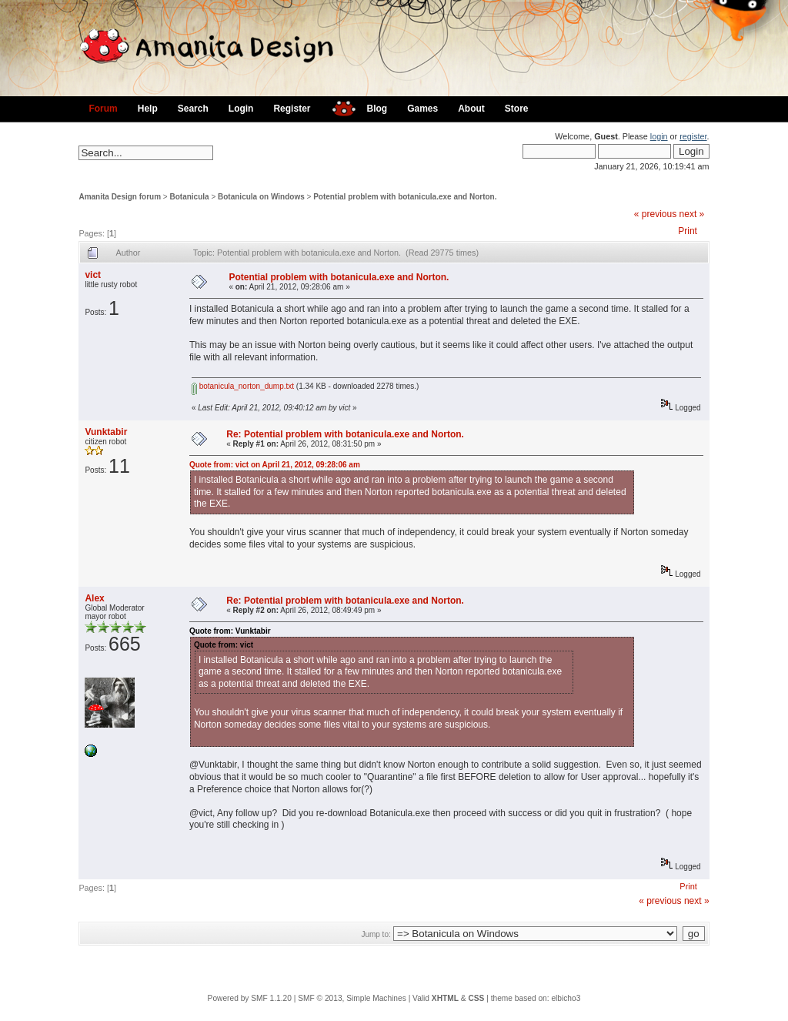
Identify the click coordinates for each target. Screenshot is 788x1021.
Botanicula (189, 196)
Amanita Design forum (119, 196)
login (659, 136)
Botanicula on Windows (261, 196)
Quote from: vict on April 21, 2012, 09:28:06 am (274, 464)
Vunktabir (106, 432)
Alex (94, 598)
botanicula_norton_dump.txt (243, 386)
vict (93, 274)
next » (692, 214)
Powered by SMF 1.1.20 (250, 998)
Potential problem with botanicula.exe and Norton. (404, 196)
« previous (655, 214)
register (692, 136)
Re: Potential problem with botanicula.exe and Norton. (345, 434)
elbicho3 (565, 998)
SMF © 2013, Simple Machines (352, 998)
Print (687, 231)
